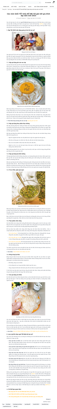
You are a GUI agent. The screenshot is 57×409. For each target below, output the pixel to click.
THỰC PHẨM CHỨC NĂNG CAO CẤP (21, 251)
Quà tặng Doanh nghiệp (41, 6)
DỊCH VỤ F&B (22, 6)
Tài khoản (48, 2)
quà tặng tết (27, 404)
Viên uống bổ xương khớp (15, 241)
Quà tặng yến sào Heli (33, 120)
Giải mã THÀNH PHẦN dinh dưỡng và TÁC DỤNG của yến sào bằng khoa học (30, 331)
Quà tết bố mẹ (45, 404)
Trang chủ (6, 6)
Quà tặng (8, 404)
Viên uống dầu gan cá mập (15, 237)
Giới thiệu (14, 6)
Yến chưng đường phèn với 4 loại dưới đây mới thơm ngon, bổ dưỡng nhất (26, 396)
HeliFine (41, 23)
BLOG (30, 6)
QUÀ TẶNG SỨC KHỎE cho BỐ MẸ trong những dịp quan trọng (23, 394)
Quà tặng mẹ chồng (17, 404)
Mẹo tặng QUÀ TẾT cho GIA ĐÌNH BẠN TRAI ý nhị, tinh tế (22, 391)
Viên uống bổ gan (13, 233)
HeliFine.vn (47, 384)
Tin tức (52, 6)
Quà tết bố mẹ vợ (7, 406)
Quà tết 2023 (36, 404)
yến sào (15, 406)
